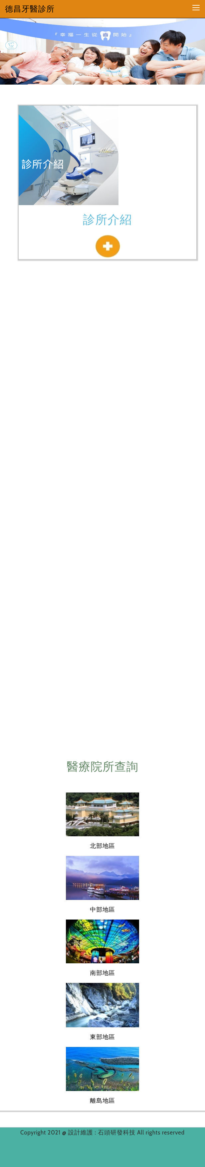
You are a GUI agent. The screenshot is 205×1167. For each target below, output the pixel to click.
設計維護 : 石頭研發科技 (102, 1132)
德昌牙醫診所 (30, 9)
